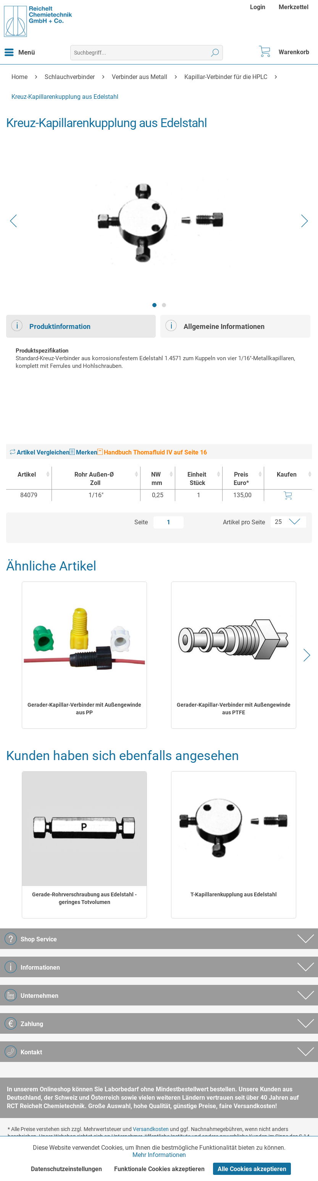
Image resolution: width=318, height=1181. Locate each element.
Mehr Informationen (159, 1154)
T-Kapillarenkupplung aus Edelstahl (233, 894)
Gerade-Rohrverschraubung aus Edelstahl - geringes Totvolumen (84, 898)
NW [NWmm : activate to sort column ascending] (155, 479)
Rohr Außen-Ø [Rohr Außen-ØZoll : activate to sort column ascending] (94, 479)
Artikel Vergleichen (39, 452)
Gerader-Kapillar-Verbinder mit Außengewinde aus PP (84, 708)
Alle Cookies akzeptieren (252, 1169)
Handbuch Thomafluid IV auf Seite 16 (152, 452)
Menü (20, 51)
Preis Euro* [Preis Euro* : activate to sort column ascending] (241, 479)
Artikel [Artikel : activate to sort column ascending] (27, 474)
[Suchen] (215, 52)
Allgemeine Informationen (215, 325)
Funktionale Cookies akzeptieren (159, 1169)
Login (257, 7)
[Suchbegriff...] (146, 52)
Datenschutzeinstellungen (66, 1169)
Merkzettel (293, 7)
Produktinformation (50, 325)
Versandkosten (151, 1129)
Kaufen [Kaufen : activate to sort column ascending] (287, 474)
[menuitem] (258, 7)
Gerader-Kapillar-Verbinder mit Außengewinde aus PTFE (234, 708)
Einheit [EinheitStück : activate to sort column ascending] (196, 479)
